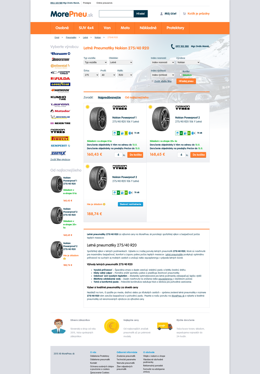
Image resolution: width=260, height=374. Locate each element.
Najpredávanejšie (109, 97)
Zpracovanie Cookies (99, 372)
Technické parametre (126, 359)
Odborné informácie (127, 352)
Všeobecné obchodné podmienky (153, 361)
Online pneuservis (104, 3)
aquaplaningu (165, 279)
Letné (85, 37)
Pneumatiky (71, 37)
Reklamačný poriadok (153, 365)
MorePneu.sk (178, 295)
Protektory (175, 28)
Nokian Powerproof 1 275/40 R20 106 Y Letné (70, 182)
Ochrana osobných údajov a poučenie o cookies (102, 368)
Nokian (98, 37)
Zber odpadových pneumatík (124, 368)
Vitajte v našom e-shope (154, 356)
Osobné (62, 28)
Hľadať (140, 13)
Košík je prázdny (196, 14)
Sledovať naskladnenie (130, 204)
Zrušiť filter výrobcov (60, 159)
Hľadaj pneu (186, 81)
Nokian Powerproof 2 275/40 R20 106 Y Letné (70, 213)
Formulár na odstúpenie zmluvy (154, 370)
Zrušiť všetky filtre (161, 81)
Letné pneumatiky (174, 254)
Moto (125, 28)
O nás (93, 352)
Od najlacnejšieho (137, 97)
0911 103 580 (56, 3)
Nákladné (148, 28)
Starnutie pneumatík (126, 363)
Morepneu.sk (71, 11)
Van (107, 28)
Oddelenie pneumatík (100, 359)
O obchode (149, 352)
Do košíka (136, 154)
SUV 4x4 (86, 28)
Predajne (87, 3)
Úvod (57, 37)
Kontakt (93, 363)
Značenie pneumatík (126, 356)
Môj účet (168, 14)
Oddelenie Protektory (99, 356)
